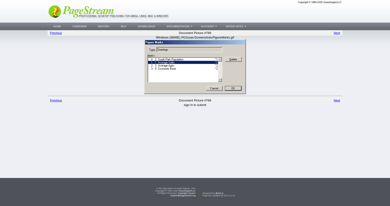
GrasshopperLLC (187, 191)
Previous (56, 33)
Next (337, 33)
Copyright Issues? (187, 193)
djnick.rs (219, 193)
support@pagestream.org (182, 195)
